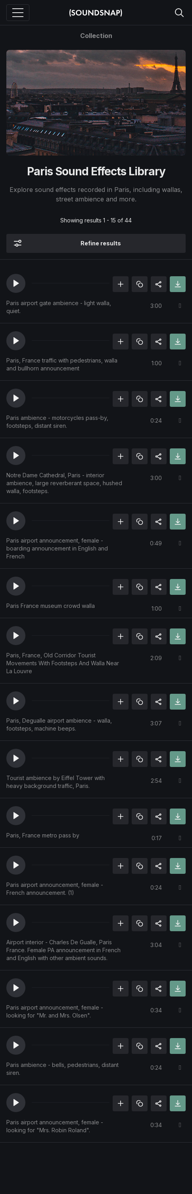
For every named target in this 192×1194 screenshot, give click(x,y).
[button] (15, 283)
